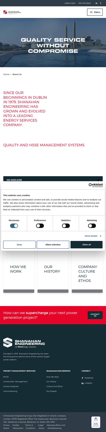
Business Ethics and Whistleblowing (56, 426)
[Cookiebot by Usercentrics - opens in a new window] (91, 185)
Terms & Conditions (30, 426)
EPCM (6, 377)
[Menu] (95, 12)
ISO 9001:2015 (14, 180)
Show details (91, 236)
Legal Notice (41, 426)
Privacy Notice (6, 426)
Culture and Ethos (54, 386)
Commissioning (10, 391)
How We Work (52, 377)
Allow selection (52, 244)
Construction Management (15, 382)
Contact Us (95, 315)
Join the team (85, 3)
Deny (19, 244)
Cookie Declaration (18, 426)
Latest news (70, 3)
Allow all (86, 244)
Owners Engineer (11, 386)
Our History (51, 382)
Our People (51, 391)
